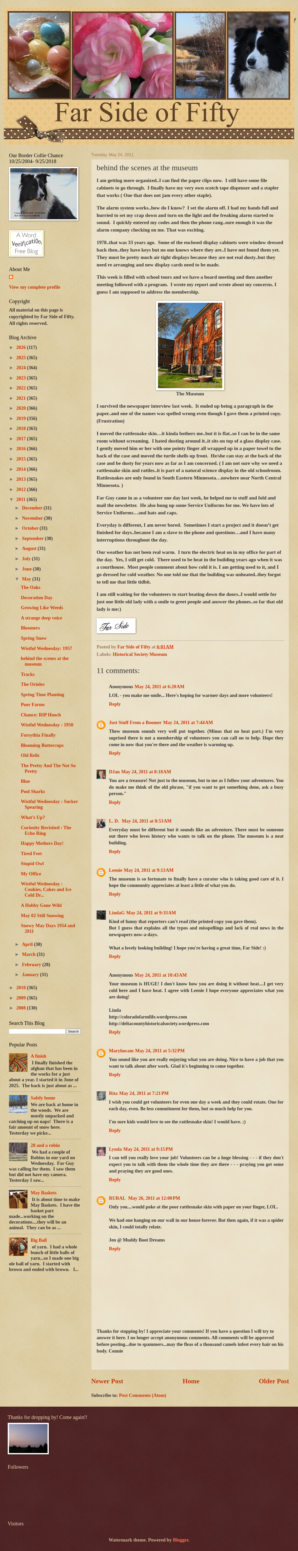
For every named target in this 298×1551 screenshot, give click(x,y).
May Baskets (44, 1192)
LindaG (117, 912)
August (30, 548)
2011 (21, 499)
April (28, 944)
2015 (21, 459)
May (27, 579)
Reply (115, 704)
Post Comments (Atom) (142, 1395)
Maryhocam (121, 1050)
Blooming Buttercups (42, 745)
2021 (21, 398)
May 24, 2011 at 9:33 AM (151, 912)
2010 (21, 987)
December (33, 508)
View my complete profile (34, 287)
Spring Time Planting (42, 694)
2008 (21, 1007)
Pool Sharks (33, 791)
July (27, 558)
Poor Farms (33, 704)
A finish (38, 1056)
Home (191, 1381)
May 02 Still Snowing (42, 915)
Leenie (115, 870)
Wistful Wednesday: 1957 (46, 648)
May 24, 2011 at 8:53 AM (147, 821)
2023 (21, 378)
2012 (21, 489)
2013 (21, 479)
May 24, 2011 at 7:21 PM (144, 1093)
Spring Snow (34, 638)
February (32, 964)
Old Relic (30, 755)
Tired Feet (31, 853)
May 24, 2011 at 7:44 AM (188, 722)
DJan (114, 771)
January (31, 974)
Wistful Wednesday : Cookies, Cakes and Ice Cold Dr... (46, 889)
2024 (21, 367)
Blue (25, 781)
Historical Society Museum (140, 654)
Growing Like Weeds (42, 607)
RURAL (118, 1198)
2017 (21, 438)
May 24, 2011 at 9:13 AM (149, 870)
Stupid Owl (32, 863)
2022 (21, 388)
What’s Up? (33, 817)
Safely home (43, 1097)
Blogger (180, 1540)
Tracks (28, 674)
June (27, 569)
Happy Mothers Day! (42, 843)
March (29, 954)
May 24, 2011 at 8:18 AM (146, 771)
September (33, 538)
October (31, 528)
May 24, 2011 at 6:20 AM (159, 686)
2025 (21, 357)
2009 (21, 997)
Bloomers (30, 628)
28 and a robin (45, 1145)
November (33, 518)
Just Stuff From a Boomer (135, 722)
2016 (21, 448)
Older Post (274, 1381)
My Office (31, 873)
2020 (21, 408)
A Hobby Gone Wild (41, 905)
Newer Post (107, 1381)
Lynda (115, 1149)
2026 (21, 347)
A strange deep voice (41, 618)
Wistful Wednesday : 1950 (47, 724)
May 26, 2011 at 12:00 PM (154, 1198)
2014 (21, 469)
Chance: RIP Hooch (41, 714)
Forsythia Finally (38, 735)
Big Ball (39, 1240)
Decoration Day (36, 597)
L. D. (114, 821)
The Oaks (30, 587)
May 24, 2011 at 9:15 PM (148, 1149)
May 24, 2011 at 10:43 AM (161, 975)
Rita (113, 1093)
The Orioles (32, 684)
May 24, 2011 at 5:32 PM (160, 1050)
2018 (21, 428)
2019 (21, 418)
